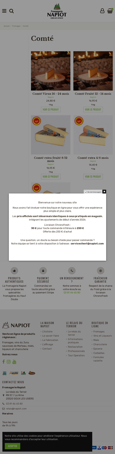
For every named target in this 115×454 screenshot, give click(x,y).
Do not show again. (95, 192)
